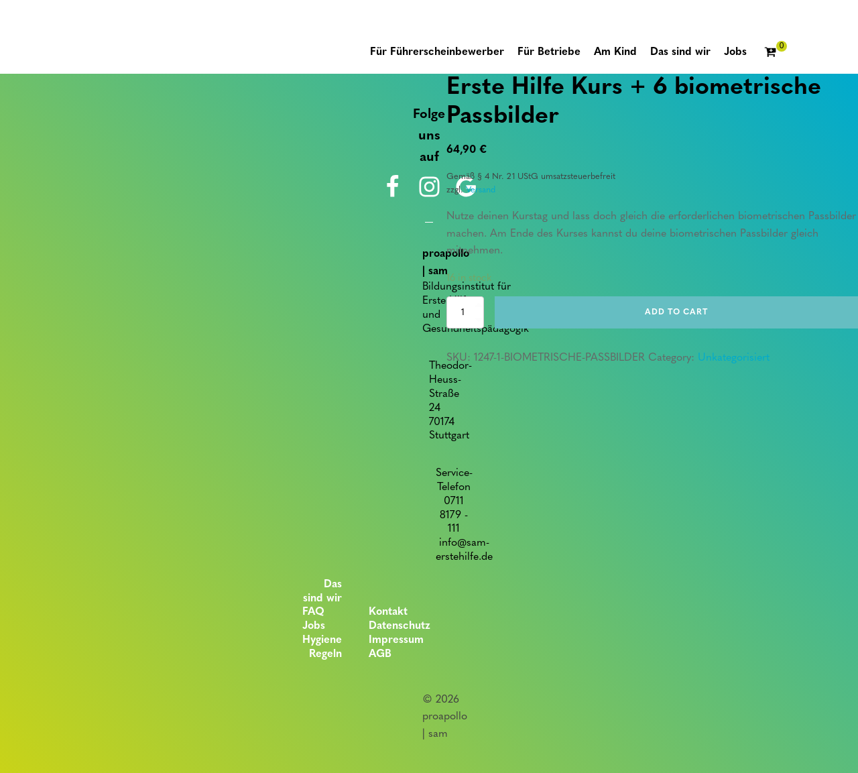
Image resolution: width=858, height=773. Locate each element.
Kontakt (388, 612)
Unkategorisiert (734, 358)
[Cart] (775, 53)
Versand (480, 190)
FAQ (313, 612)
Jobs (313, 626)
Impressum (396, 640)
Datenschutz (399, 626)
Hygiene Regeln (322, 647)
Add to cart (676, 312)
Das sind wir (322, 591)
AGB (380, 654)
